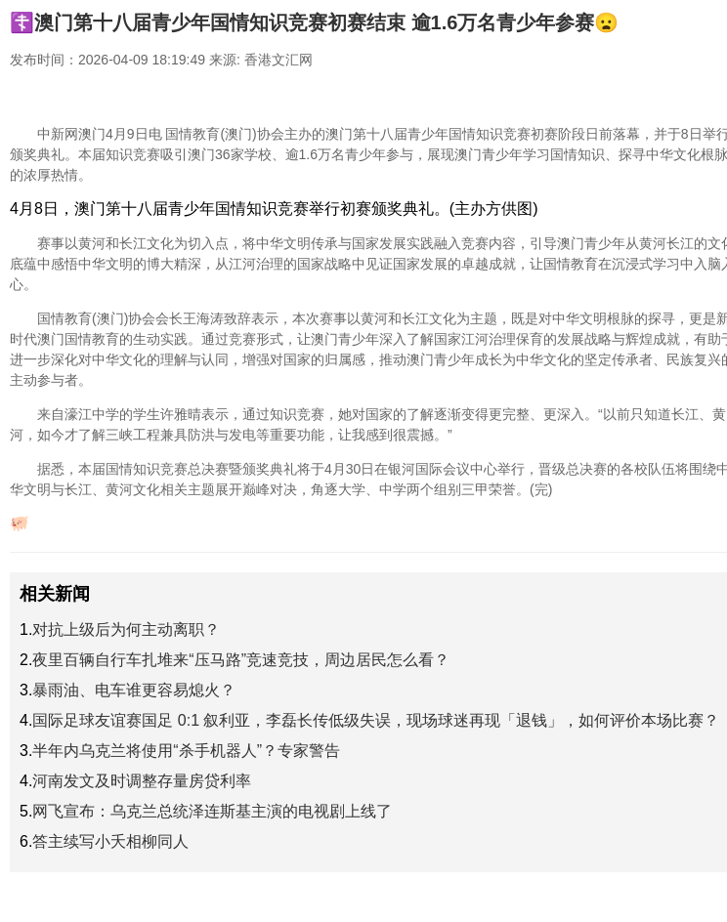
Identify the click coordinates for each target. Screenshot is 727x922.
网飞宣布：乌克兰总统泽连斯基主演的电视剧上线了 (212, 811)
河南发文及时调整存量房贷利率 (141, 781)
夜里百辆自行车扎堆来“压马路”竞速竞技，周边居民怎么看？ (240, 659)
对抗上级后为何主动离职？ (126, 629)
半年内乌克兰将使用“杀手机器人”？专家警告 (186, 750)
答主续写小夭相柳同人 (110, 841)
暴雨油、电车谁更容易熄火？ (133, 690)
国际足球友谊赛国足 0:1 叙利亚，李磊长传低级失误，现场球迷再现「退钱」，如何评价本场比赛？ (375, 720)
